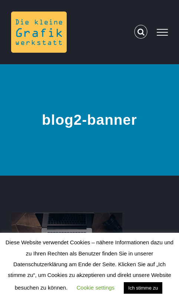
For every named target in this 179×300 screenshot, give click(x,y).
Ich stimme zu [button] (143, 288)
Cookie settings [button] (96, 287)
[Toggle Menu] (162, 32)
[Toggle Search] (141, 32)
